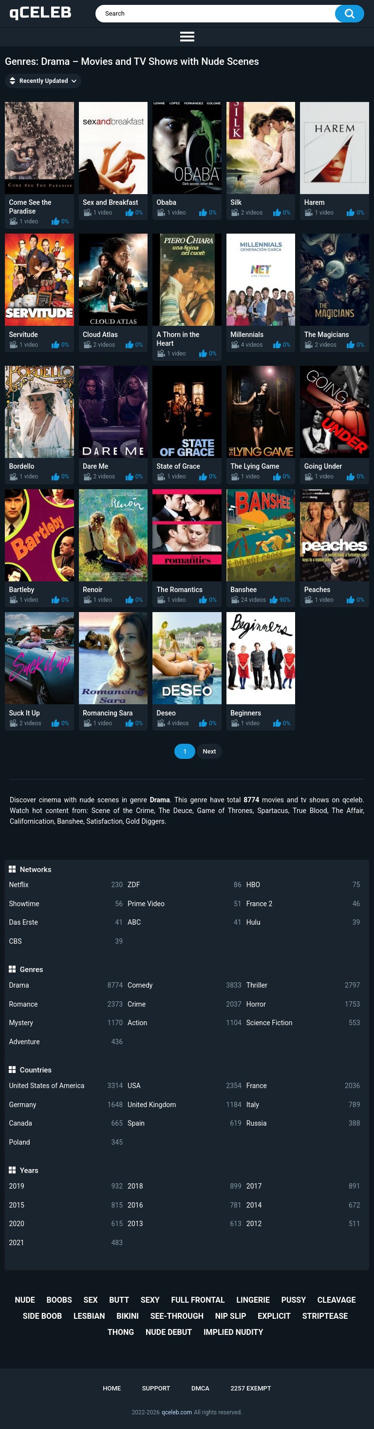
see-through (177, 1316)
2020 (66, 1224)
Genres (31, 969)
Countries (36, 1070)
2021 (66, 1243)
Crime (185, 1004)
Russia (303, 1123)
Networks (36, 869)
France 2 (303, 904)
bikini (127, 1316)
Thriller (303, 985)
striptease (325, 1316)
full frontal (197, 1300)
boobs (59, 1300)
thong (121, 1332)
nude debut (169, 1332)
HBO (303, 885)
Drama (66, 985)
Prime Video (185, 904)
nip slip (230, 1316)
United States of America (66, 1086)
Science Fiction (303, 1023)
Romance (66, 1004)
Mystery (66, 1023)
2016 (185, 1205)
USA (185, 1086)
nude (25, 1300)
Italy (303, 1105)
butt (119, 1300)
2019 (66, 1186)
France (303, 1086)
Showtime (66, 904)
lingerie (252, 1300)
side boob (42, 1316)
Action (185, 1023)
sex (91, 1300)
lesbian (89, 1316)
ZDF (185, 885)
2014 (303, 1205)
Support (156, 1388)
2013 (185, 1224)
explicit (274, 1316)
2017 (303, 1186)
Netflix (66, 885)
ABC (185, 922)
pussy (293, 1300)
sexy (150, 1300)
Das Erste (66, 922)
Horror (303, 1004)
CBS (66, 941)
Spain (185, 1123)
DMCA (200, 1388)
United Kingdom (185, 1105)
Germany (66, 1105)
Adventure (66, 1042)
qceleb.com (177, 1412)
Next (209, 751)
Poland (66, 1142)
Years (29, 1170)
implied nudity (233, 1332)
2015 (66, 1205)
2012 (303, 1224)
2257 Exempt (250, 1388)
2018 (185, 1186)
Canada (66, 1123)
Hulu (303, 922)
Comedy (185, 985)
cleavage (337, 1300)
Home (112, 1388)
